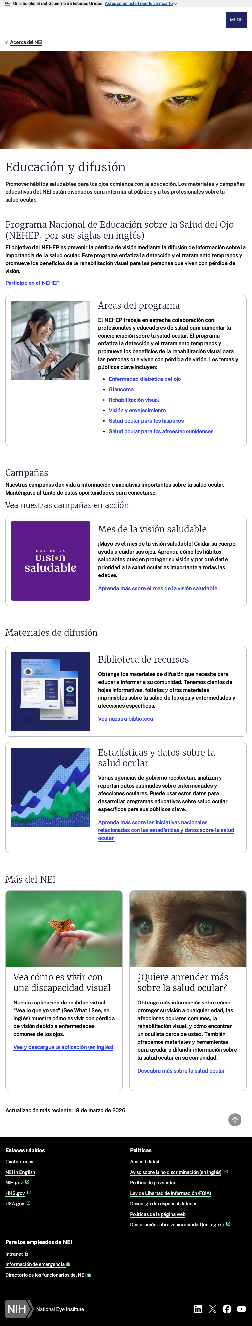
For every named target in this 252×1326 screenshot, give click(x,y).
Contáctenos (19, 1161)
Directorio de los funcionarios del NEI (48, 1274)
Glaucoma (121, 390)
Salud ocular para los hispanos (146, 421)
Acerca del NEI (26, 42)
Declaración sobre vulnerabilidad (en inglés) (181, 1224)
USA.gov (18, 1203)
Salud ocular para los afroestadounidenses (161, 432)
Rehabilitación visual (134, 400)
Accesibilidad (144, 1161)
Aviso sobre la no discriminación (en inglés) (179, 1172)
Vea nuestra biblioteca (125, 719)
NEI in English (20, 1172)
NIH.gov (18, 1182)
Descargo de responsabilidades (163, 1203)
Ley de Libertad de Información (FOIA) (170, 1193)
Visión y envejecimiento (137, 411)
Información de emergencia (37, 1264)
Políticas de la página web (157, 1214)
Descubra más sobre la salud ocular (181, 1071)
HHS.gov (18, 1193)
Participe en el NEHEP (32, 283)
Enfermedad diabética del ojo (145, 379)
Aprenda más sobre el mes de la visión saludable (157, 588)
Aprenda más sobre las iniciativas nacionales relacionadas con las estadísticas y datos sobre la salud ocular (166, 830)
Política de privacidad (153, 1182)
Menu (236, 19)
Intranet (17, 1254)
